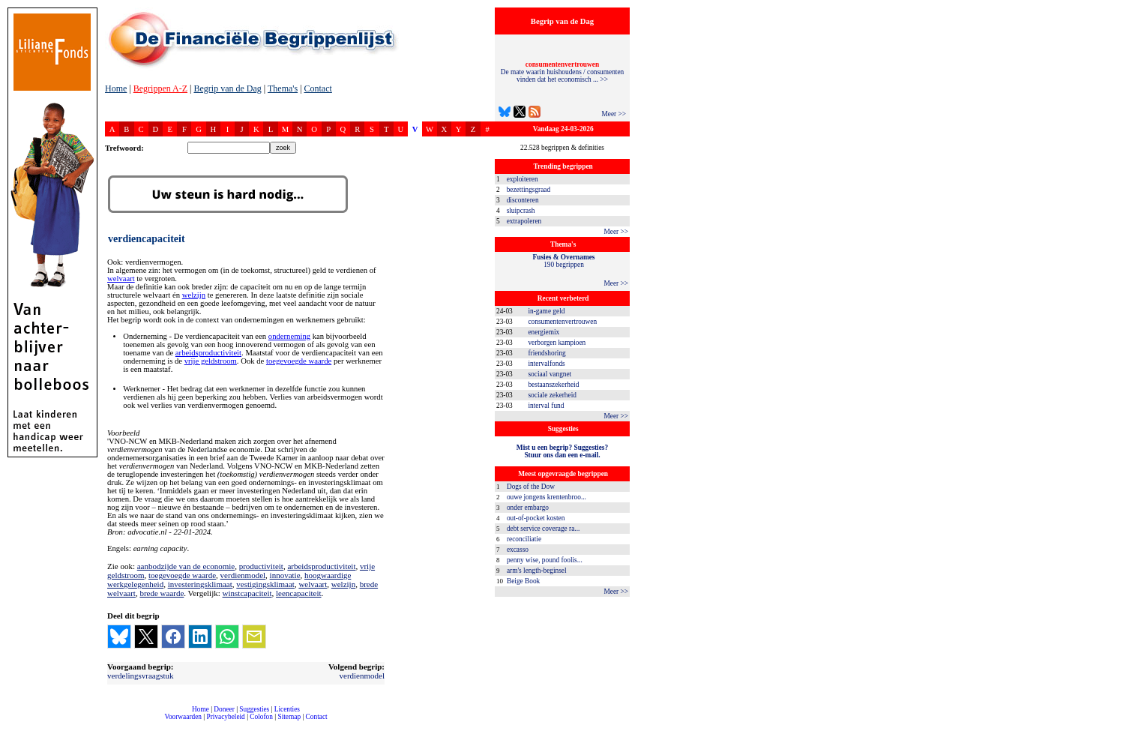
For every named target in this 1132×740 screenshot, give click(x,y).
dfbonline (1118, 736)
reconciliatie (524, 539)
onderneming (289, 336)
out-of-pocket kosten (536, 518)
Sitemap (289, 717)
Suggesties (254, 709)
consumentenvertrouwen (562, 321)
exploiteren (522, 179)
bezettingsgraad (529, 189)
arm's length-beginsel (537, 570)
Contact (318, 88)
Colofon (261, 717)
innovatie (285, 575)
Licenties (287, 709)
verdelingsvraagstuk (140, 675)
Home (116, 88)
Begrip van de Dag (227, 88)
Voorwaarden (183, 717)
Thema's (283, 88)
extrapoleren (524, 221)
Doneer (224, 709)
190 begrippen (564, 260)
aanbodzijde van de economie (186, 566)
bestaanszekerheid (553, 384)
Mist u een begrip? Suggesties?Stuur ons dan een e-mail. (562, 451)
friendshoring (546, 353)
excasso (518, 549)
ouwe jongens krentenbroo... (546, 497)
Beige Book (523, 581)
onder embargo (528, 507)
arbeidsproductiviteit (208, 353)
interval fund (546, 405)
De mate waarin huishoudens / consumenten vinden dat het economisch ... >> (562, 72)
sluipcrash (521, 210)
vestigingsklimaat (265, 584)
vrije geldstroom (210, 361)
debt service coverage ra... (543, 528)
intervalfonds (546, 363)
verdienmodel (242, 575)
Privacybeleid (226, 717)
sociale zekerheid (552, 395)
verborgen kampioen (556, 342)
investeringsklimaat (200, 584)
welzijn (193, 295)
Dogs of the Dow (531, 486)
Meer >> (613, 114)
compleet (112, 722)
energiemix (543, 332)
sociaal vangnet (549, 374)
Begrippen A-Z (160, 88)
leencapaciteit (298, 593)
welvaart (121, 278)
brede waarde (161, 593)
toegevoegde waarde (298, 361)
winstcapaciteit (247, 593)
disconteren (523, 200)
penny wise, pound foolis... (544, 560)
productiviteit (261, 566)
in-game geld (546, 311)
